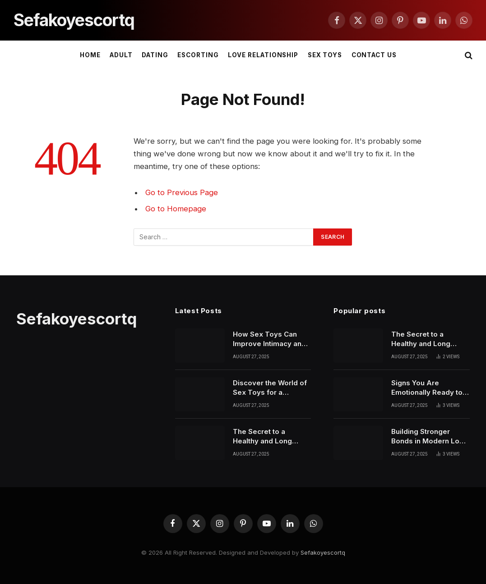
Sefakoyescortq (323, 552)
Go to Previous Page (181, 192)
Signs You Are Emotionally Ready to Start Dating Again (427, 388)
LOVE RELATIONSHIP (263, 55)
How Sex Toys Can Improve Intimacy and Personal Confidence (269, 339)
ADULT (121, 55)
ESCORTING (198, 55)
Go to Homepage (175, 208)
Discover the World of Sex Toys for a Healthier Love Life (270, 388)
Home (90, 55)
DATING (155, 55)
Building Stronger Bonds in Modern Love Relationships (429, 436)
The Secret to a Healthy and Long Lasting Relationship (267, 436)
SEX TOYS (325, 55)
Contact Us (374, 55)
